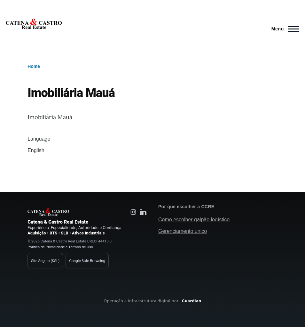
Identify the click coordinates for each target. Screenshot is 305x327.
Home (33, 66)
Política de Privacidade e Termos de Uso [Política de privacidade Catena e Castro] (60, 247)
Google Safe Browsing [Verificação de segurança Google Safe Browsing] (87, 260)
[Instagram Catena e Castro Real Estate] (133, 212)
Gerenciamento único (182, 231)
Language (38, 139)
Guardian (191, 301)
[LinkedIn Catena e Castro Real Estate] (143, 212)
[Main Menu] (283, 29)
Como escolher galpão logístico (194, 219)
